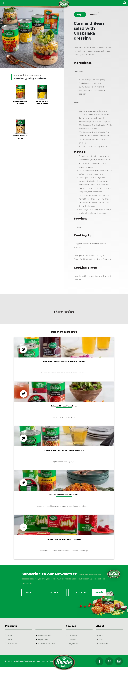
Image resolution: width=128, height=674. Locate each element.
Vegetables (43, 639)
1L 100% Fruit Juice (46, 643)
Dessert (72, 639)
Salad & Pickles (44, 635)
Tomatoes (12, 643)
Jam (10, 639)
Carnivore (73, 635)
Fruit (10, 635)
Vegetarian (73, 643)
